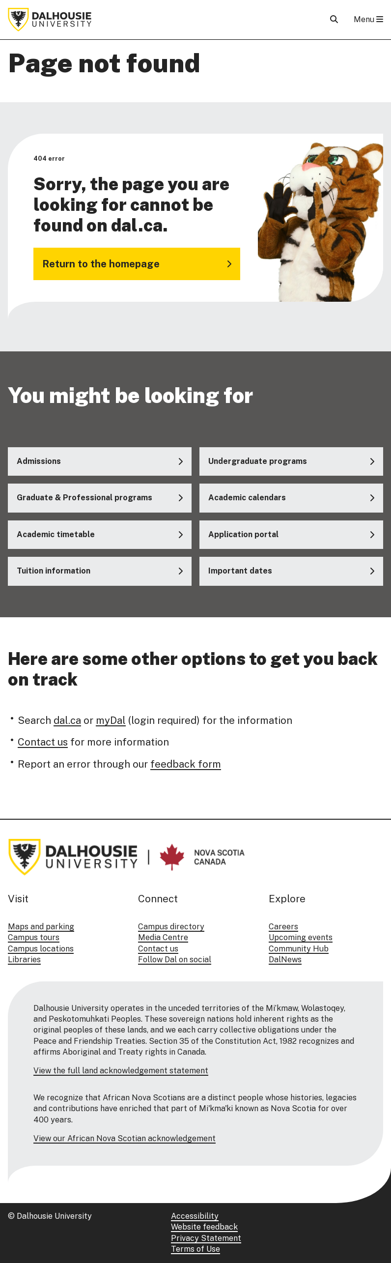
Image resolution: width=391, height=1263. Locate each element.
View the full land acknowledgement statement (120, 1070)
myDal (111, 720)
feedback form (185, 764)
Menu (368, 19)
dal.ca (67, 720)
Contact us (43, 742)
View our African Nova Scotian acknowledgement (124, 1138)
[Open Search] (334, 19)
